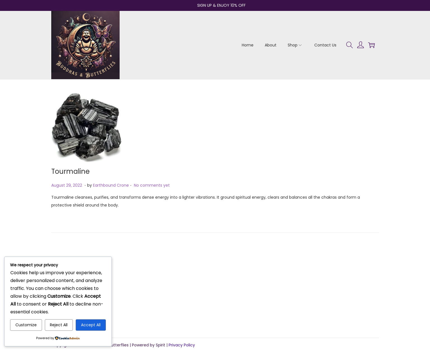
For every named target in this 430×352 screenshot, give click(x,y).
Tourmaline (70, 171)
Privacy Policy (182, 345)
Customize (26, 325)
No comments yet (152, 185)
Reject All (59, 325)
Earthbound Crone (111, 185)
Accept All (91, 325)
